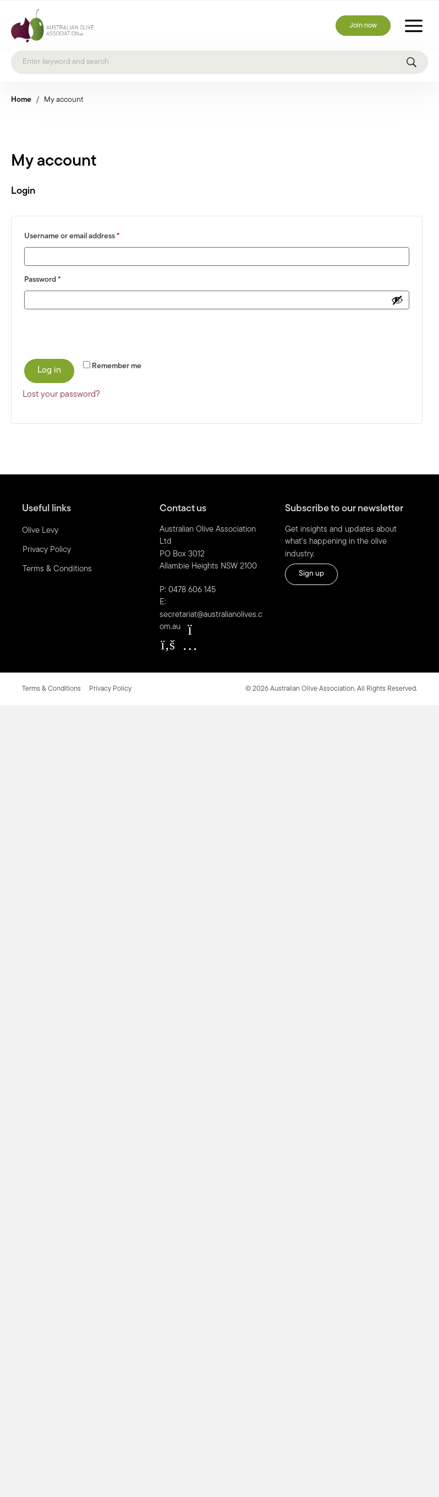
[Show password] (397, 300)
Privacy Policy (47, 550)
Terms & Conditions (57, 569)
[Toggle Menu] (413, 25)
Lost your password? (61, 394)
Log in (49, 370)
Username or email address (87, 235)
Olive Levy (40, 531)
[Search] (219, 62)
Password (57, 278)
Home (21, 100)
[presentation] (98, 333)
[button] (168, 645)
